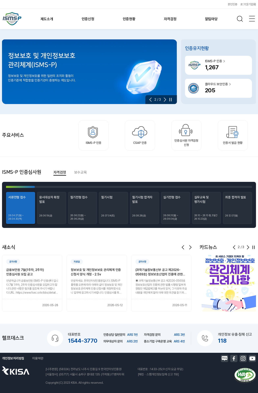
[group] (32, 283)
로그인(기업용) (248, 4)
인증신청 (88, 19)
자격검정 (170, 19)
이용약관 (37, 358)
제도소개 (47, 19)
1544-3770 (82, 340)
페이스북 (233, 358)
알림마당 (211, 19)
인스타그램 (243, 358)
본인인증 (232, 4)
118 (222, 340)
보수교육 (80, 172)
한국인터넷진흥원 (15, 370)
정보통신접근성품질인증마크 (245, 375)
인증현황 (129, 19)
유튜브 (252, 358)
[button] (151, 99)
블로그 (224, 358)
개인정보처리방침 (13, 358)
